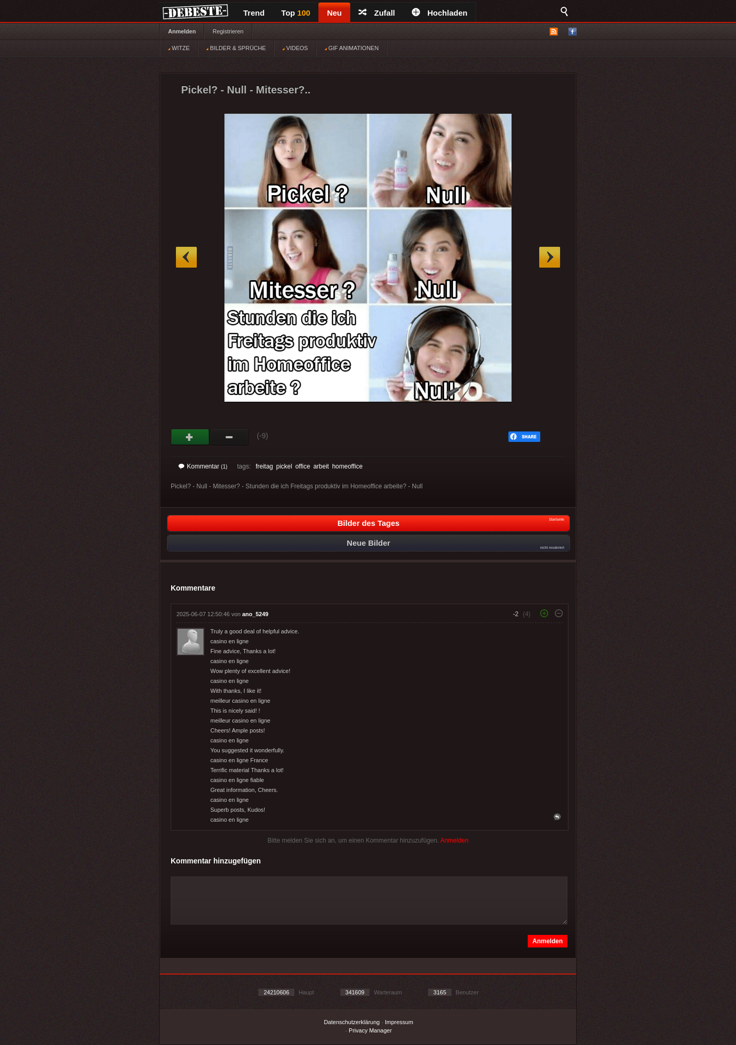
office (302, 466)
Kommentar (203, 466)
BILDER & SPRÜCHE (236, 48)
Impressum (399, 1022)
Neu (334, 12)
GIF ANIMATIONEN (351, 48)
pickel (284, 466)
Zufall (377, 12)
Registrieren (227, 31)
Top (296, 12)
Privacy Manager (370, 1030)
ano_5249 (255, 614)
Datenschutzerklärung (351, 1022)
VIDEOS (295, 48)
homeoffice (347, 466)
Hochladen (440, 12)
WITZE (178, 48)
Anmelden (182, 31)
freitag (264, 466)
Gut (190, 437)
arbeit (321, 466)
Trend (254, 12)
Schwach (229, 437)
